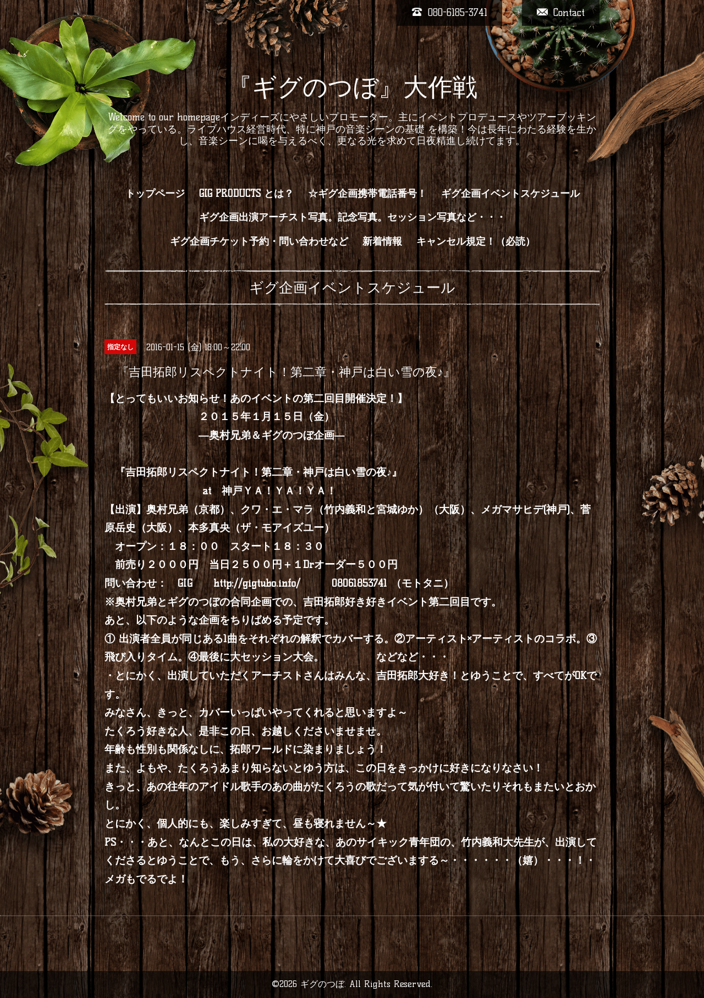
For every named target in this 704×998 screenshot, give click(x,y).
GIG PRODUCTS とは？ (246, 194)
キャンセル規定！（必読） (475, 241)
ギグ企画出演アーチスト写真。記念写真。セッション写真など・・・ (352, 217)
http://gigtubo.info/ (256, 583)
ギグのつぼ (322, 984)
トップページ (155, 194)
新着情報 (382, 241)
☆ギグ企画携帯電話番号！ (367, 194)
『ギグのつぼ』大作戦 (352, 87)
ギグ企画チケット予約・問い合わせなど (259, 241)
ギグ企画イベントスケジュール (510, 194)
